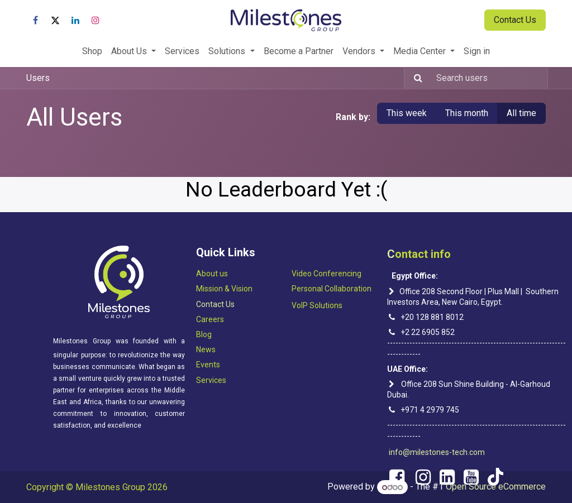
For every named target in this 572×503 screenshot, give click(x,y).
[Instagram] (95, 20)
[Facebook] (35, 20)
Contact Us (515, 20)
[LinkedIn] (75, 20)
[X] (55, 20)
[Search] (414, 78)
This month (466, 113)
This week (407, 113)
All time (521, 113)
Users (38, 78)
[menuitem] (92, 51)
